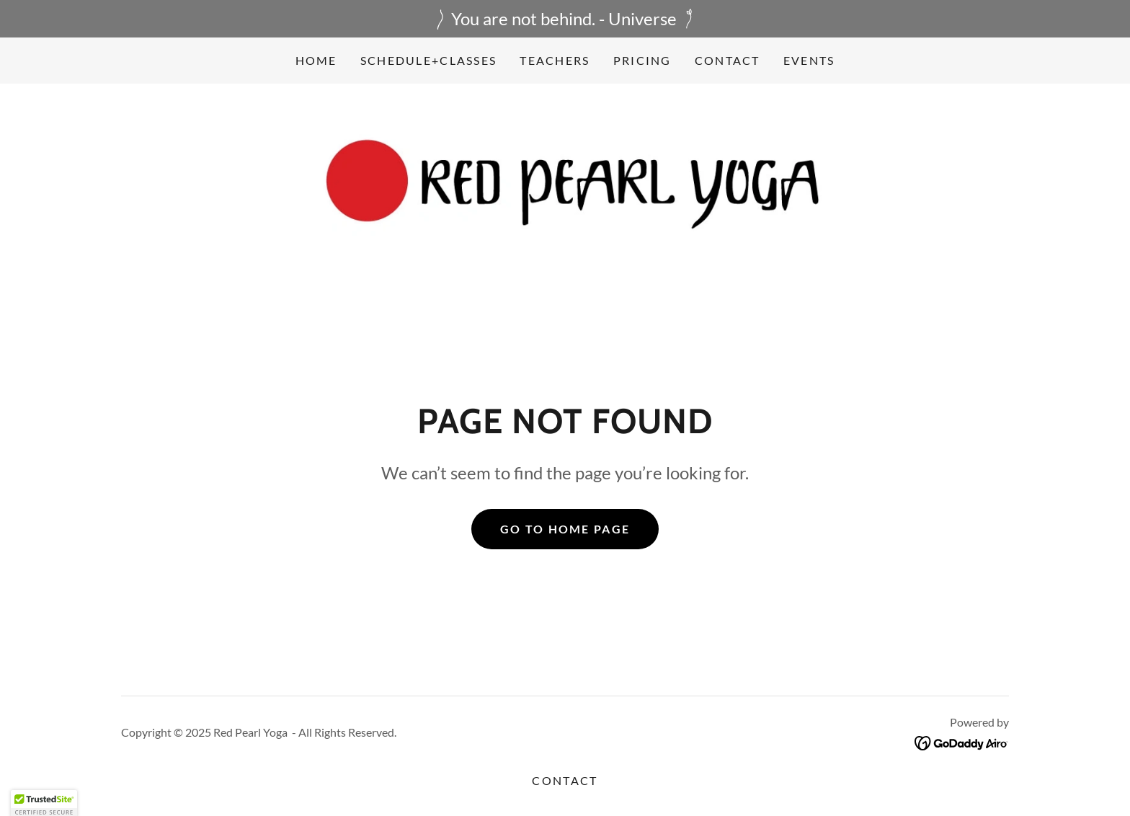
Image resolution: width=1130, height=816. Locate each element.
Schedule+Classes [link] (428, 60)
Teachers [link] (555, 60)
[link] (565, 187)
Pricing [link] (642, 60)
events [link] (809, 60)
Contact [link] (727, 60)
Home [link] (316, 60)
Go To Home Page (565, 529)
